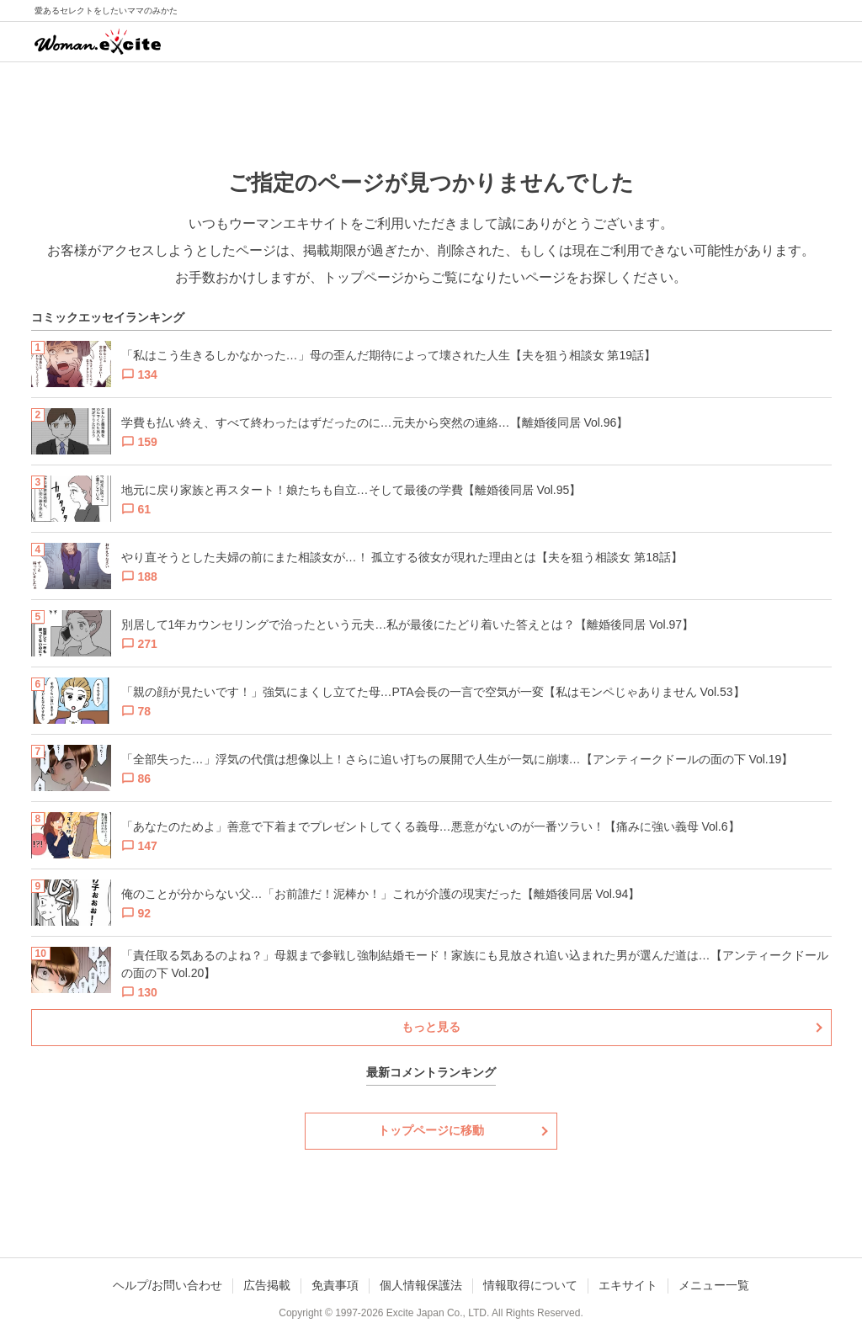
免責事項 (335, 1285)
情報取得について (530, 1285)
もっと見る (431, 1026)
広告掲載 (266, 1285)
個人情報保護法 (421, 1285)
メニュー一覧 (713, 1285)
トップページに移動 (431, 1130)
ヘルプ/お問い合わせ (167, 1285)
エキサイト (628, 1285)
